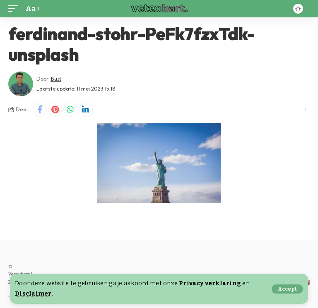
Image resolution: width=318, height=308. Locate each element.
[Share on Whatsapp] (70, 110)
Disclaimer (33, 293)
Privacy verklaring (210, 283)
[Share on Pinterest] (55, 110)
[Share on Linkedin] (86, 110)
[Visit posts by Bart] (20, 84)
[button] (287, 289)
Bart (56, 79)
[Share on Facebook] (40, 110)
